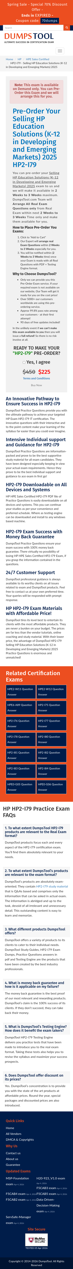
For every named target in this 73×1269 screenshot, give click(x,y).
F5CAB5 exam (46, 1193)
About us (12, 1159)
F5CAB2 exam (16, 1199)
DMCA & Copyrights (20, 1139)
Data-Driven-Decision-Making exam (48, 1205)
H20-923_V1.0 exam (51, 1178)
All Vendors (13, 1133)
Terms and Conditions (36, 378)
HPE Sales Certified (37, 59)
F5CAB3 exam (46, 1188)
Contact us (13, 1153)
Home (9, 59)
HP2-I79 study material (52, 886)
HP (19, 59)
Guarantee (13, 1164)
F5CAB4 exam (16, 1193)
